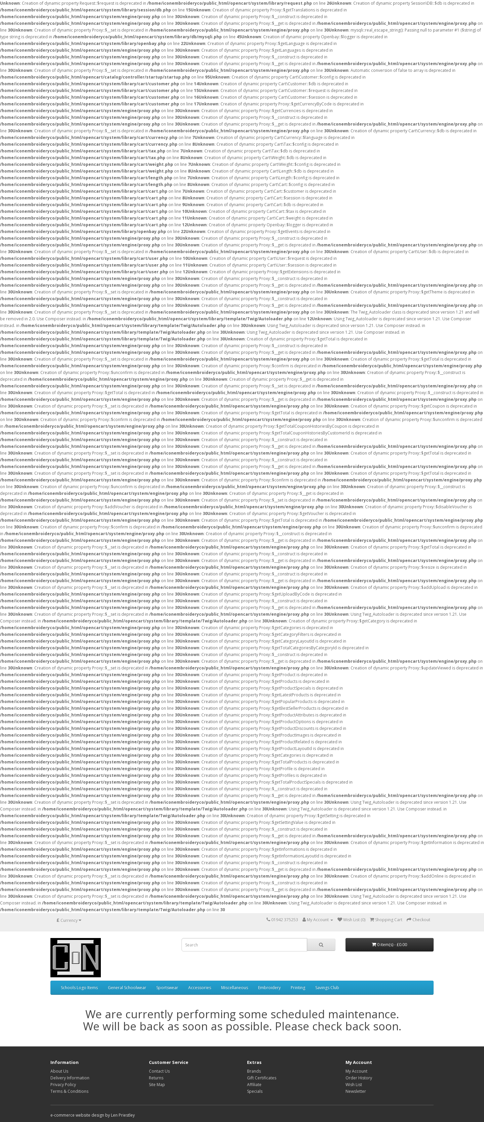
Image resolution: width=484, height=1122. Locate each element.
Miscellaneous (234, 987)
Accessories (199, 987)
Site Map (157, 1084)
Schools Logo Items (79, 987)
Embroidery (269, 987)
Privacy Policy (63, 1084)
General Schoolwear (127, 987)
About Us (59, 1071)
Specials (255, 1091)
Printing (298, 987)
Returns (156, 1078)
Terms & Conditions (69, 1091)
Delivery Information (69, 1078)
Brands (254, 1071)
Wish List (354, 1084)
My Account (356, 1071)
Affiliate (254, 1084)
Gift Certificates (261, 1078)
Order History (359, 1078)
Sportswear (167, 987)
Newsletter (356, 1091)
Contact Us (159, 1071)
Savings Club (327, 987)
